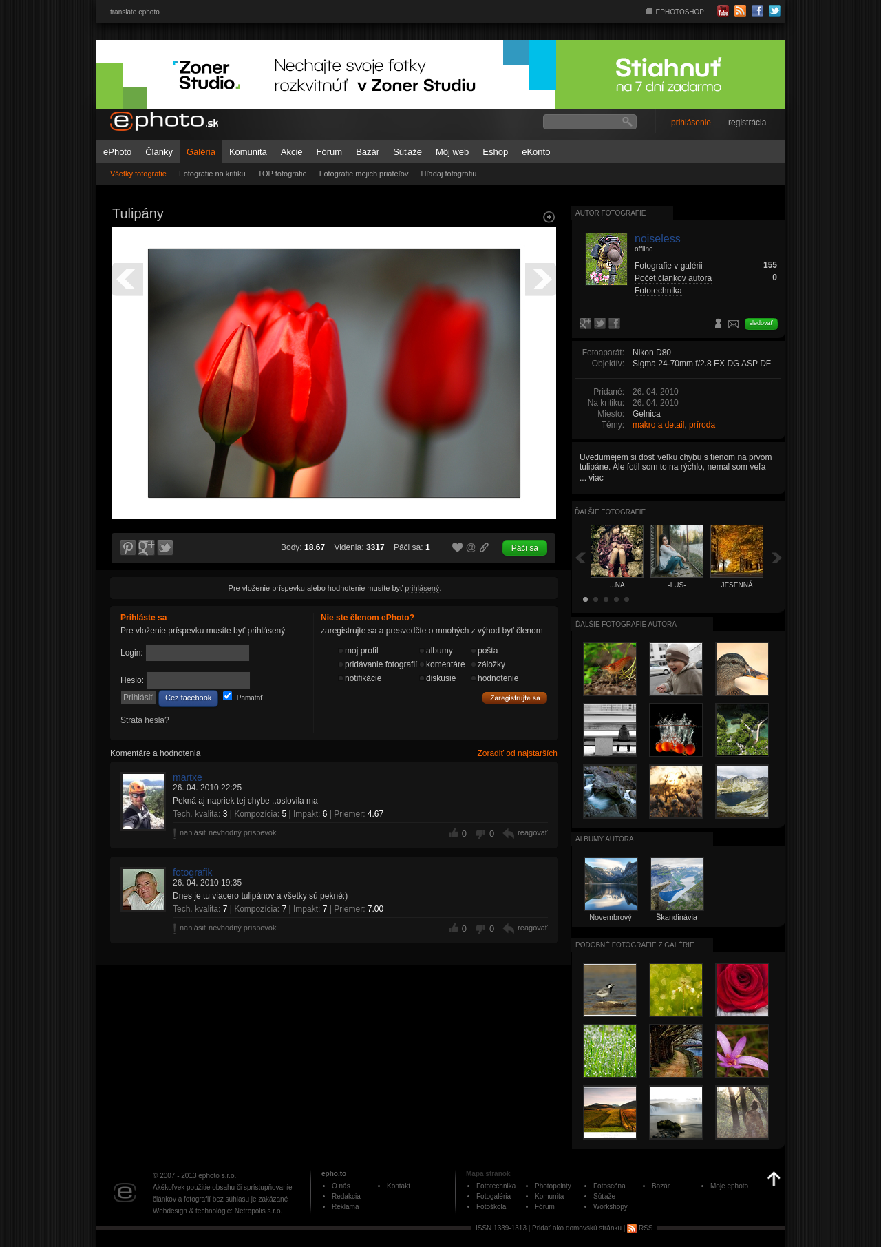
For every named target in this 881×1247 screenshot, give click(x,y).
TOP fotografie (282, 173)
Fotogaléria (493, 1196)
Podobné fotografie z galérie (634, 945)
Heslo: (132, 680)
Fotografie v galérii (669, 266)
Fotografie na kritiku (212, 173)
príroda (702, 425)
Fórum (330, 152)
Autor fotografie (610, 213)
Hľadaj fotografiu (448, 173)
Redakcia (346, 1196)
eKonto (536, 152)
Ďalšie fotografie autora (626, 624)
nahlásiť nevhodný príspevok (228, 832)
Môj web (452, 152)
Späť (580, 557)
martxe (187, 777)
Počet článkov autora (673, 278)
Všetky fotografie (138, 173)
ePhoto (117, 152)
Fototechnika (658, 290)
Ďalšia (777, 557)
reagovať (533, 832)
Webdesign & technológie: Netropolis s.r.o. (217, 1211)
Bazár (367, 152)
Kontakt (398, 1186)
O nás (341, 1186)
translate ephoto (135, 12)
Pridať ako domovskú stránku (577, 1228)
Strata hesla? (144, 720)
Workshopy (610, 1207)
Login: (131, 653)
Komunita (248, 152)
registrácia (747, 122)
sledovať (761, 322)
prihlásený (422, 588)
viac (595, 478)
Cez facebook (188, 697)
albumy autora (604, 839)
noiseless (658, 238)
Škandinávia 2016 (676, 921)
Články (159, 152)
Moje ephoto (729, 1186)
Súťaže (407, 152)
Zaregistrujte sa (515, 698)
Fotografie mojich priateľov (364, 173)
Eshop (495, 152)
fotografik (193, 872)
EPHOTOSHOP (680, 12)
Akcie (292, 152)
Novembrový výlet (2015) (610, 921)
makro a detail (658, 425)
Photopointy (553, 1186)
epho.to (333, 1173)
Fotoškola (491, 1207)
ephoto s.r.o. (217, 1176)
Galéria (201, 152)
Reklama (345, 1207)
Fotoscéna (609, 1186)
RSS (639, 1228)
